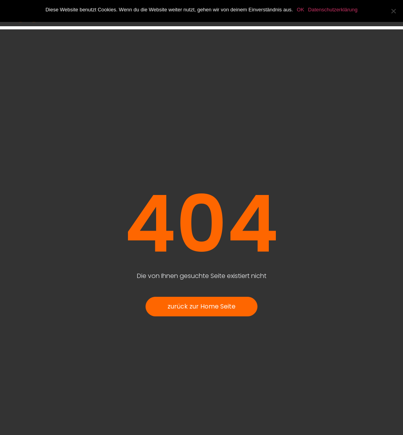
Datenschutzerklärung (332, 10)
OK (300, 10)
